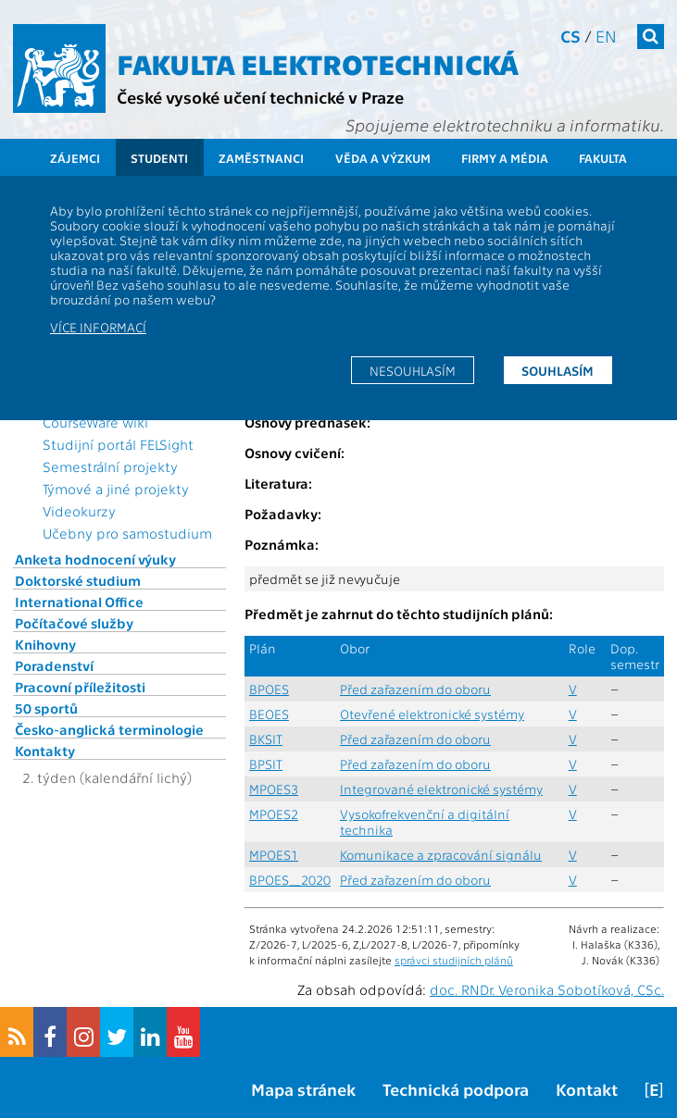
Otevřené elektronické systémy (432, 714)
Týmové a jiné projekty (116, 488)
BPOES (269, 689)
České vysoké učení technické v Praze (260, 96)
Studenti (159, 158)
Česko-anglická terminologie (109, 729)
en (606, 35)
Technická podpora (455, 1089)
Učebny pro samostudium (127, 533)
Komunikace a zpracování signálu (441, 855)
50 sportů (46, 708)
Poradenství (54, 665)
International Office (79, 601)
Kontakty (45, 750)
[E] (654, 1089)
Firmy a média (504, 158)
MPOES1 (273, 855)
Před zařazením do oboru (415, 689)
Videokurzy (79, 511)
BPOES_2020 (290, 880)
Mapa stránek (303, 1089)
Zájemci (75, 158)
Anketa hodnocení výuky (95, 559)
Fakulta (603, 158)
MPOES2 (273, 814)
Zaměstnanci (261, 158)
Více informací (98, 326)
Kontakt (587, 1089)
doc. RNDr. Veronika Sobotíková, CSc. (547, 989)
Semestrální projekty (110, 466)
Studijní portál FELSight (118, 444)
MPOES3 (273, 789)
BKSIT (265, 739)
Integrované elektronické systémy (441, 789)
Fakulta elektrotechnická (318, 63)
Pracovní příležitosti (80, 686)
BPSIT (265, 764)
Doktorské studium (78, 580)
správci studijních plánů (454, 959)
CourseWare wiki (95, 422)
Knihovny (45, 644)
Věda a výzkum (383, 158)
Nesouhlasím (413, 370)
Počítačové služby (74, 623)
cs (570, 35)
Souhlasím (557, 370)
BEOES (269, 714)
